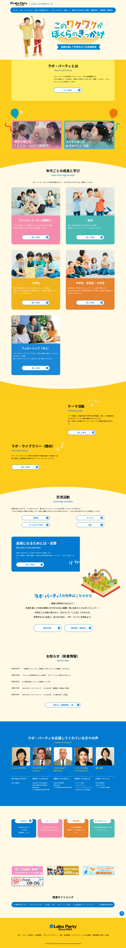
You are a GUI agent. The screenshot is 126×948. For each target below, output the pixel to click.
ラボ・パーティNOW (63, 905)
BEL (53, 905)
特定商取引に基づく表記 (100, 935)
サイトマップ (75, 935)
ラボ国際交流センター (20, 905)
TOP (18, 935)
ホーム (15, 10)
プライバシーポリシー (50, 935)
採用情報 (38, 935)
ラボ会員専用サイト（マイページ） (84, 905)
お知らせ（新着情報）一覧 (63, 705)
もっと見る (67, 90)
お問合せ (31, 935)
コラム (24, 935)
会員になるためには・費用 (80, 10)
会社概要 (67, 935)
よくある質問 (86, 935)
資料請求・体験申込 (106, 10)
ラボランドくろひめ (35, 905)
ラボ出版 (47, 905)
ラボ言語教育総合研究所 (105, 905)
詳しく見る (36, 237)
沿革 (60, 935)
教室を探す (94, 10)
